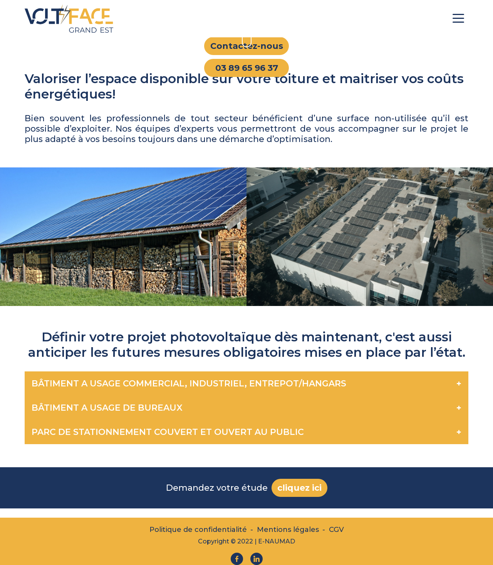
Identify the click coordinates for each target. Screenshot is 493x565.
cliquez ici (299, 488)
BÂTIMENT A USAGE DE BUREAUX (107, 408)
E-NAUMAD (276, 541)
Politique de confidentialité (198, 529)
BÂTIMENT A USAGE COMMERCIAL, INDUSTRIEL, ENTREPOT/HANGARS (189, 383)
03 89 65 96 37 (246, 68)
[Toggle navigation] (458, 18)
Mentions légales (288, 529)
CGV (336, 529)
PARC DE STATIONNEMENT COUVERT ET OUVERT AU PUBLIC (168, 432)
